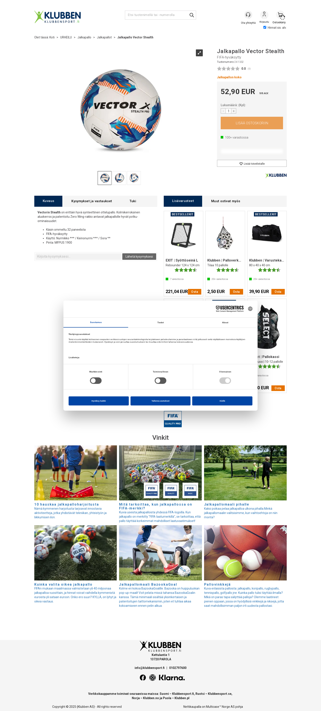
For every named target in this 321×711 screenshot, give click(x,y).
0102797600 (177, 668)
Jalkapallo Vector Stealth (135, 37)
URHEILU (66, 37)
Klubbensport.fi (183, 693)
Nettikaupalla (192, 706)
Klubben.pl (182, 698)
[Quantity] (228, 111)
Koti (52, 37)
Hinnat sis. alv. (274, 27)
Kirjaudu (264, 15)
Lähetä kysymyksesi (139, 256)
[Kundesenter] (248, 14)
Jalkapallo (84, 37)
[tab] (48, 201)
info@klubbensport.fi (150, 668)
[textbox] (78, 257)
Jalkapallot (104, 37)
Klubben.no (151, 698)
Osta (252, 123)
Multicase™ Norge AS (220, 706)
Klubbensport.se (219, 693)
